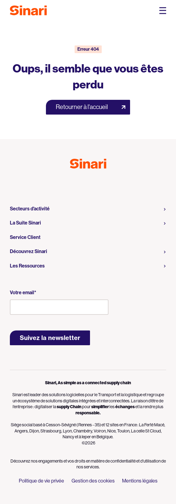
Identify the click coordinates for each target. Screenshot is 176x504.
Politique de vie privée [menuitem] (41, 481)
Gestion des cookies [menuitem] (93, 481)
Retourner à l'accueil (82, 107)
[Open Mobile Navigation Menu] (162, 11)
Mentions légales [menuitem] (140, 481)
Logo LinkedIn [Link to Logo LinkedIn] (93, 182)
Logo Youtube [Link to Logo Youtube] (82, 182)
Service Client (25, 237)
